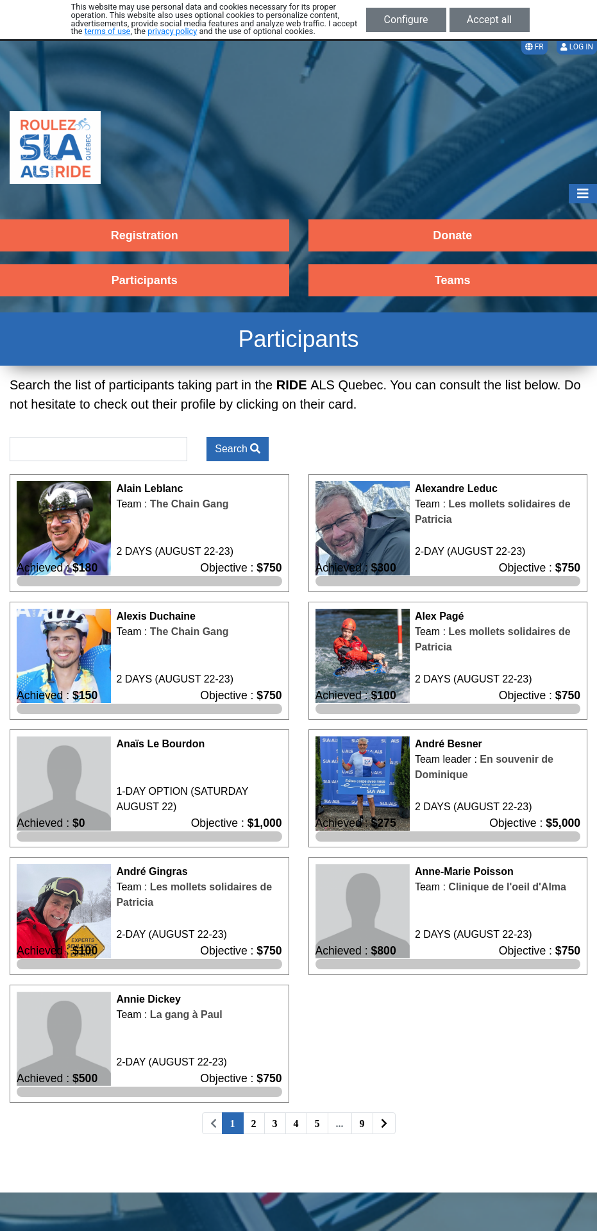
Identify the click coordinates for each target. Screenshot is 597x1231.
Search (237, 448)
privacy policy (172, 31)
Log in (576, 46)
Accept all (489, 19)
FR (534, 46)
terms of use (108, 31)
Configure (406, 19)
